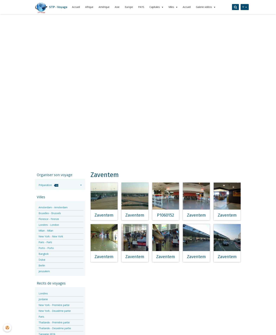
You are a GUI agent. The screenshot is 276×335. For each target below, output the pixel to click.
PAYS (141, 7)
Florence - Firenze (49, 219)
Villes (171, 7)
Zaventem (104, 215)
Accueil (76, 7)
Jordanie (43, 299)
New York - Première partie (54, 305)
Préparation (48, 185)
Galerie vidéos (204, 7)
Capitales (155, 7)
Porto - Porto (46, 248)
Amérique (104, 7)
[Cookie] (7, 328)
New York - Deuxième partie (55, 310)
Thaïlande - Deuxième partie (55, 328)
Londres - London (49, 224)
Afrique (89, 7)
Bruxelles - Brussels (50, 213)
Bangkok (44, 253)
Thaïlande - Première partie (54, 322)
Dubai (42, 259)
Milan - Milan (46, 230)
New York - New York (51, 236)
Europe (129, 7)
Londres (43, 293)
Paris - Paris (45, 242)
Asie (117, 7)
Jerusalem (44, 271)
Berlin (42, 265)
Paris (41, 316)
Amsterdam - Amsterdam (53, 207)
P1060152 (165, 215)
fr (243, 7)
